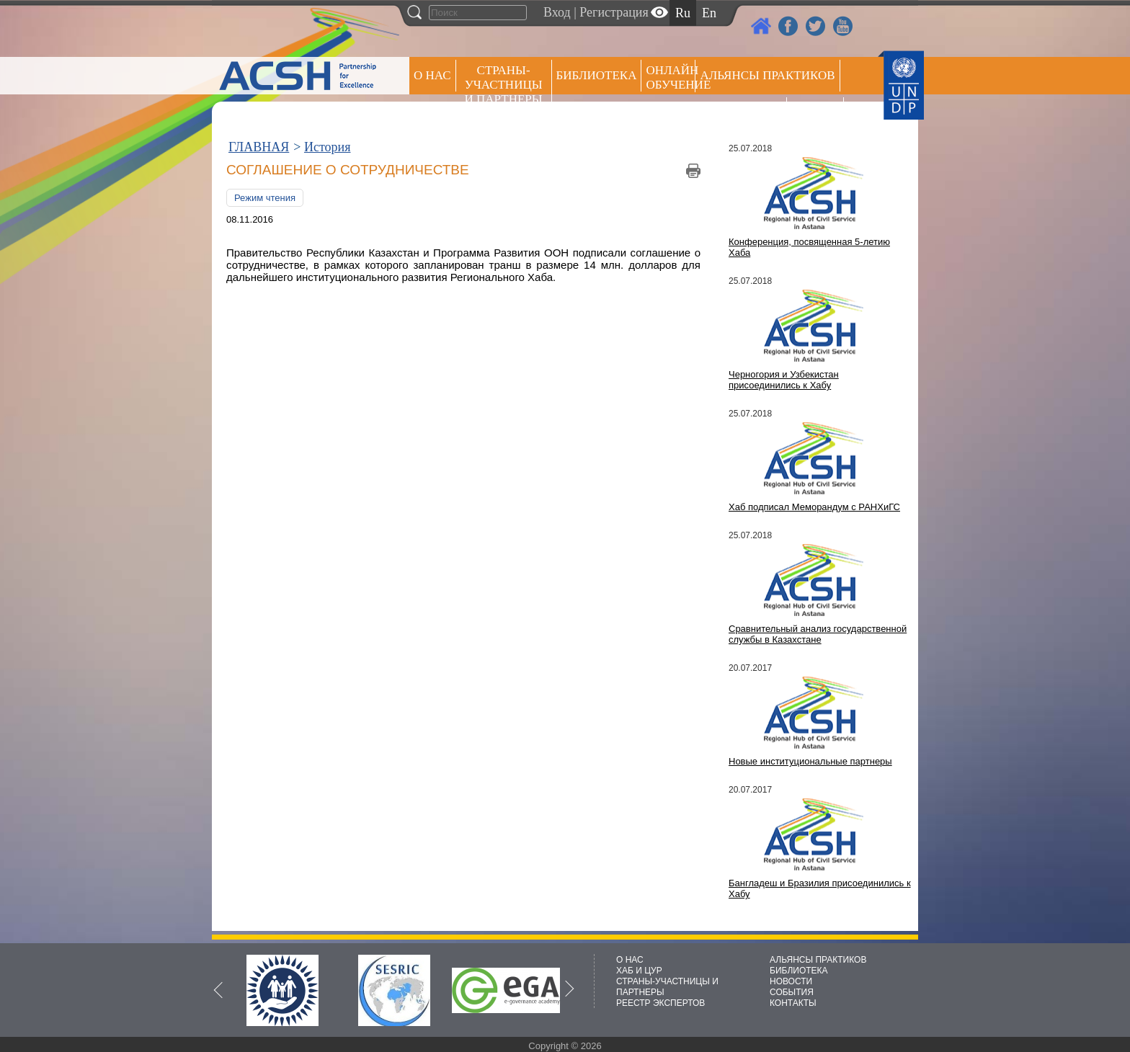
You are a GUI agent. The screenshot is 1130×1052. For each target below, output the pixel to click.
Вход (557, 12)
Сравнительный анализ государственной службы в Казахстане (818, 634)
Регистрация (613, 12)
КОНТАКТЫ (793, 1003)
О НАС (432, 75)
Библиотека (596, 75)
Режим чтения (264, 197)
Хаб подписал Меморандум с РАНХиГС (814, 507)
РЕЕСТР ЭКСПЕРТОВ (817, 115)
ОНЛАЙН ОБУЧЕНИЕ (670, 77)
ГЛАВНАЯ (258, 147)
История (327, 147)
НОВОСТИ (791, 981)
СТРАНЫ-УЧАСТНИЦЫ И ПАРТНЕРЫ (504, 84)
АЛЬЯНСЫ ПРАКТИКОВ (818, 960)
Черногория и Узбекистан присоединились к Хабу (784, 380)
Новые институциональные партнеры (810, 761)
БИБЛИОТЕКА (799, 971)
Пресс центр (741, 113)
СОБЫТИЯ (792, 992)
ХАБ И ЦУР (639, 971)
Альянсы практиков (767, 75)
